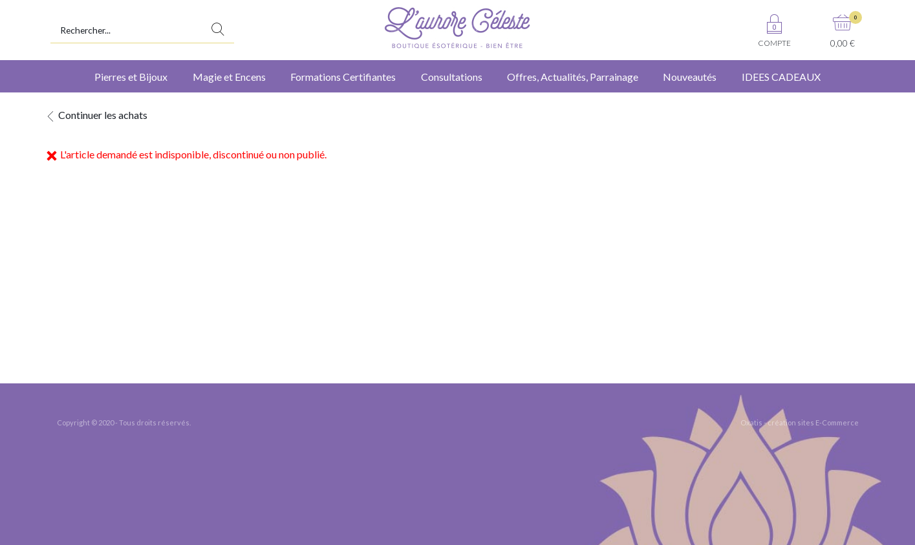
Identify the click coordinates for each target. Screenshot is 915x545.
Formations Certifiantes (343, 76)
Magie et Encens (229, 76)
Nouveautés (689, 76)
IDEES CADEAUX (781, 76)
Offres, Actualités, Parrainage (572, 76)
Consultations (451, 76)
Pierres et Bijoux (130, 76)
